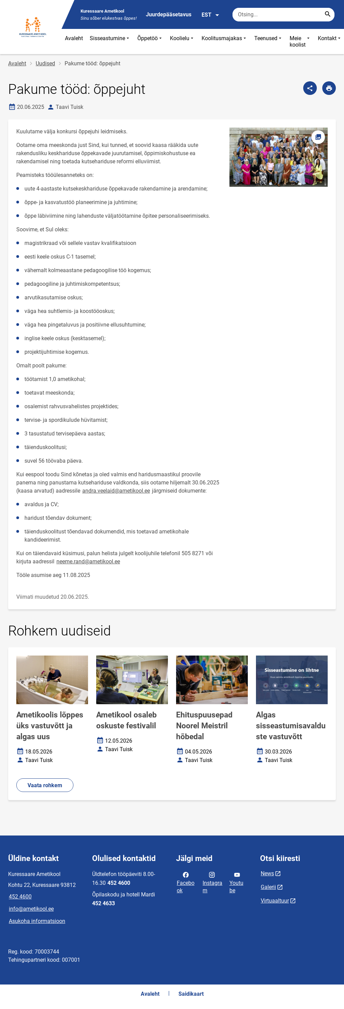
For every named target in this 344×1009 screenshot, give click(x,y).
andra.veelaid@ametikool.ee (116, 490)
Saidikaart (191, 994)
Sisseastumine (110, 41)
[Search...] (327, 14)
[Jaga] (310, 88)
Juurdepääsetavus (168, 14)
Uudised (45, 63)
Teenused (268, 41)
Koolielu (182, 41)
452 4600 (20, 896)
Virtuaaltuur (275, 900)
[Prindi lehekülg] (329, 88)
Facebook (185, 882)
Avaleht (74, 38)
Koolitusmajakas (224, 41)
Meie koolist (300, 41)
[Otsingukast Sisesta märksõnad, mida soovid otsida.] (283, 14)
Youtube (236, 882)
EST (211, 15)
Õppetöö (150, 41)
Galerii (268, 887)
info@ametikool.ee (31, 909)
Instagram (212, 882)
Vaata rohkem (45, 785)
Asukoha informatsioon (37, 921)
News (267, 873)
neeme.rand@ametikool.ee (88, 561)
